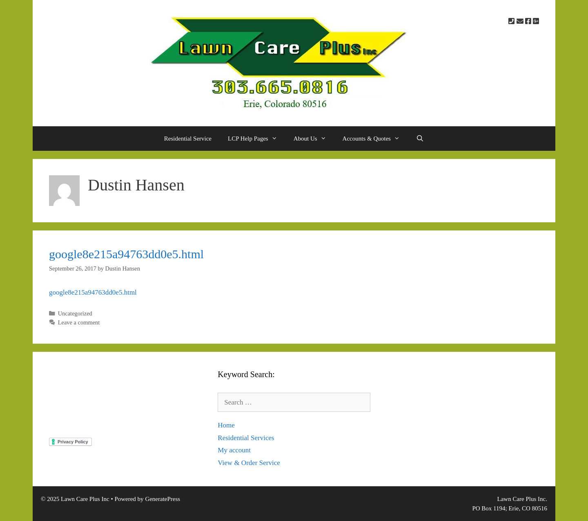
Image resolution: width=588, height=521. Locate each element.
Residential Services (246, 438)
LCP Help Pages (256, 138)
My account (234, 450)
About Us (314, 138)
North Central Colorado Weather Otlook (125, 398)
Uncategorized (75, 313)
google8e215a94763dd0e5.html (126, 254)
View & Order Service (249, 463)
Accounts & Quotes (375, 138)
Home (226, 425)
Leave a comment (79, 322)
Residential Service (188, 138)
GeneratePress (162, 499)
